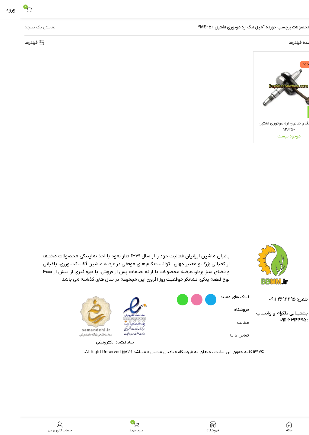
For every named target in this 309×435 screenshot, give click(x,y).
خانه (300, 27)
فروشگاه (221, 310)
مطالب (223, 323)
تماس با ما (219, 335)
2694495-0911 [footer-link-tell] (262, 299)
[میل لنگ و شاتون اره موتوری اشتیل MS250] (269, 86)
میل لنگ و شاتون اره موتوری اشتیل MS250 (269, 126)
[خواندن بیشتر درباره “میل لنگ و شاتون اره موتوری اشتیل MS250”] (294, 111)
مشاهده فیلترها (283, 42)
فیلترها (11, 42)
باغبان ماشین (142, 352)
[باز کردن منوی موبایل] (296, 9)
